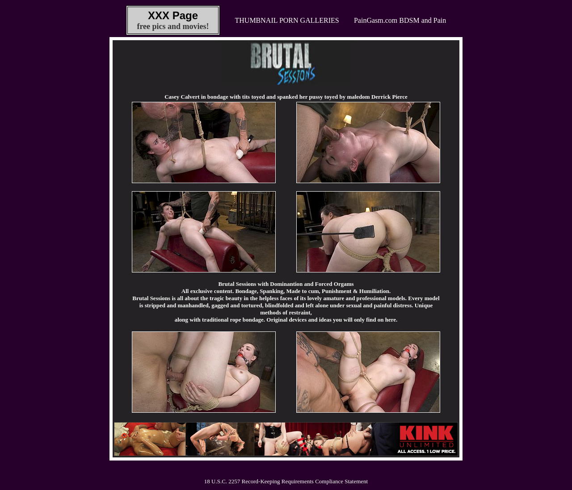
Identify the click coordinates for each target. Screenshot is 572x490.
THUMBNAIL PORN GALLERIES (287, 20)
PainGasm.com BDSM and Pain (400, 20)
